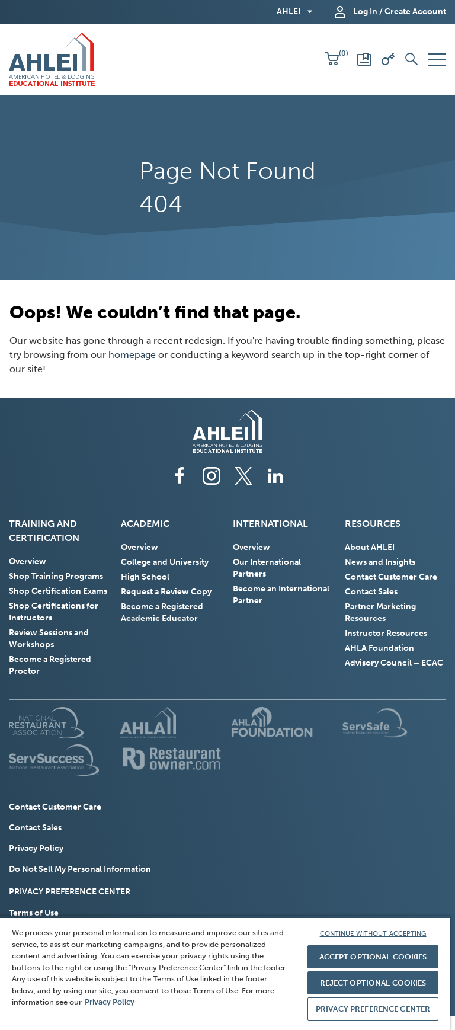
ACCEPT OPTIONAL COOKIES (373, 956)
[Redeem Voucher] (388, 59)
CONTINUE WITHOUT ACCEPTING (373, 934)
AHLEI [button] (288, 12)
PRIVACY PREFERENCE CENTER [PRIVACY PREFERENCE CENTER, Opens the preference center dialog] (373, 1009)
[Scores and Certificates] (364, 59)
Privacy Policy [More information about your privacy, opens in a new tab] (109, 1001)
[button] (332, 59)
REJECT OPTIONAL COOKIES (373, 982)
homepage (132, 354)
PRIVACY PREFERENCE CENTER (69, 892)
